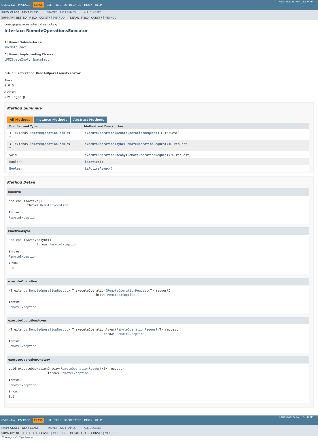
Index (88, 4)
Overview (8, 4)
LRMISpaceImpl (16, 59)
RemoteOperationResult (49, 133)
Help (98, 4)
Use (49, 4)
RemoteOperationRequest (136, 133)
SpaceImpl (40, 59)
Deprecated (72, 4)
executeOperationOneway (105, 155)
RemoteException (54, 205)
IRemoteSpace (15, 47)
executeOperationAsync (104, 144)
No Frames (68, 12)
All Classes (92, 12)
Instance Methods (51, 119)
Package (24, 4)
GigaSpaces (25, 437)
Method (59, 17)
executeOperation (100, 133)
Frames (52, 12)
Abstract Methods (88, 119)
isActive (92, 162)
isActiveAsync (97, 168)
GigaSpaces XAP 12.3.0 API (296, 1)
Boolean (15, 168)
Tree (57, 4)
